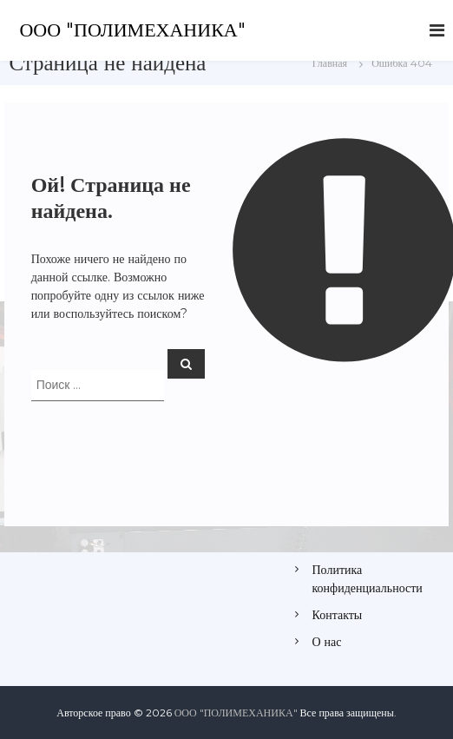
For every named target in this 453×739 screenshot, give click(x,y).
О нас (327, 642)
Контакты (337, 615)
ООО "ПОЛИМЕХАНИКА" (132, 30)
